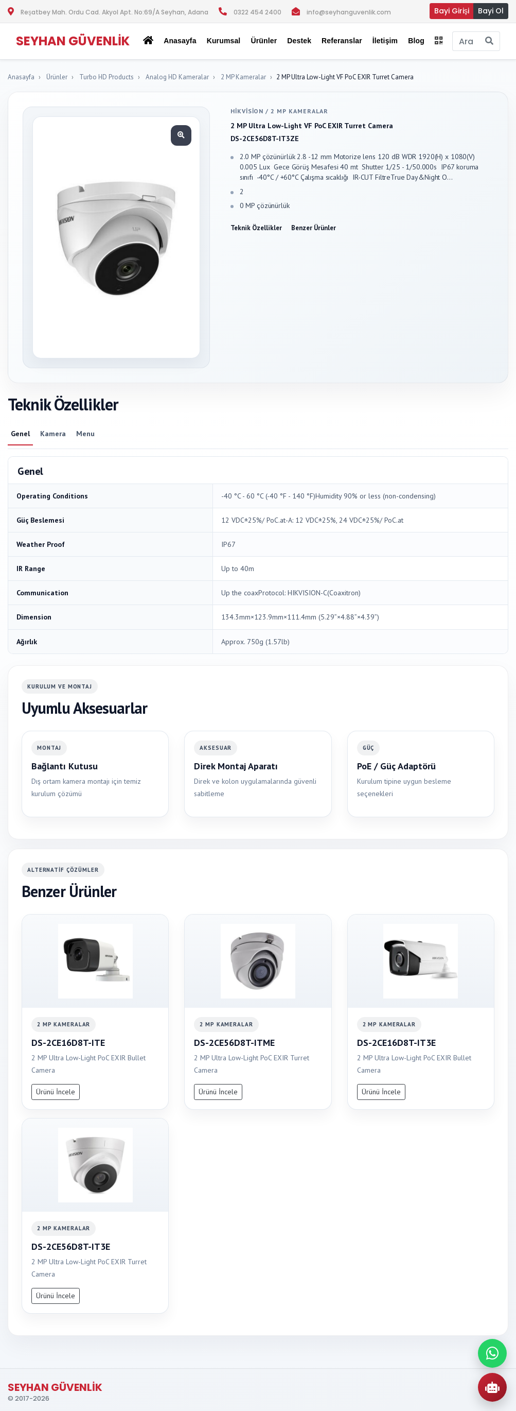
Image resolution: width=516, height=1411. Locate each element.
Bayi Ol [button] (491, 11)
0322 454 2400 (257, 12)
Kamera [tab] (53, 433)
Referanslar (342, 41)
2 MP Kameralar (243, 77)
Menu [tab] (85, 433)
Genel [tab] (20, 433)
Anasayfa (180, 41)
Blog (416, 41)
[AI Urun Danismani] (492, 1387)
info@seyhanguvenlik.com (349, 12)
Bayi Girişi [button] (451, 11)
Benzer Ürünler (313, 227)
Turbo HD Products (106, 77)
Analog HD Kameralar (177, 77)
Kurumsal (224, 41)
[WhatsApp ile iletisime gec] (492, 1353)
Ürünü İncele (55, 1091)
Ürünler (56, 77)
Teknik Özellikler (256, 227)
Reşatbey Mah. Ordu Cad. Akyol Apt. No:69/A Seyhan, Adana (114, 12)
